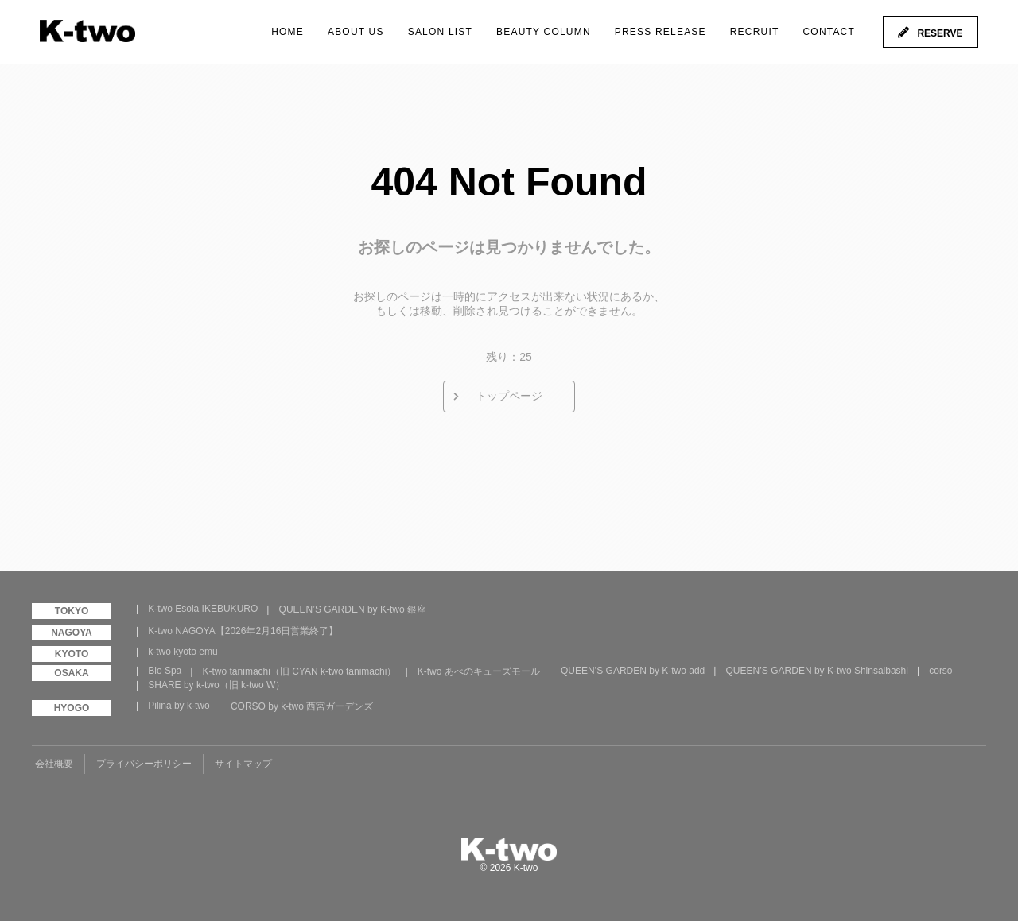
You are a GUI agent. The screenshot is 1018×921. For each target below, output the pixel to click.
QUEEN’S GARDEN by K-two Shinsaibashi (817, 670)
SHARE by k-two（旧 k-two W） (216, 685)
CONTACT (828, 31)
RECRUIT (754, 31)
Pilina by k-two (178, 705)
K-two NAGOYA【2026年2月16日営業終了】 (243, 631)
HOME (287, 31)
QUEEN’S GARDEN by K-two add (633, 670)
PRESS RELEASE (660, 31)
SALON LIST (440, 31)
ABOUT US (356, 31)
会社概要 (54, 763)
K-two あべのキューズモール (479, 671)
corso (940, 670)
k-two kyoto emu (182, 651)
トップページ (509, 395)
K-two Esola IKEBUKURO (203, 608)
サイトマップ (243, 763)
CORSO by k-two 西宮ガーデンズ (302, 706)
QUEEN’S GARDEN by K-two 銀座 (352, 609)
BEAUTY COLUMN (543, 31)
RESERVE (939, 33)
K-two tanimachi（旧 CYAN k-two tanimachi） (300, 671)
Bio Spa (164, 670)
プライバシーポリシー (144, 763)
